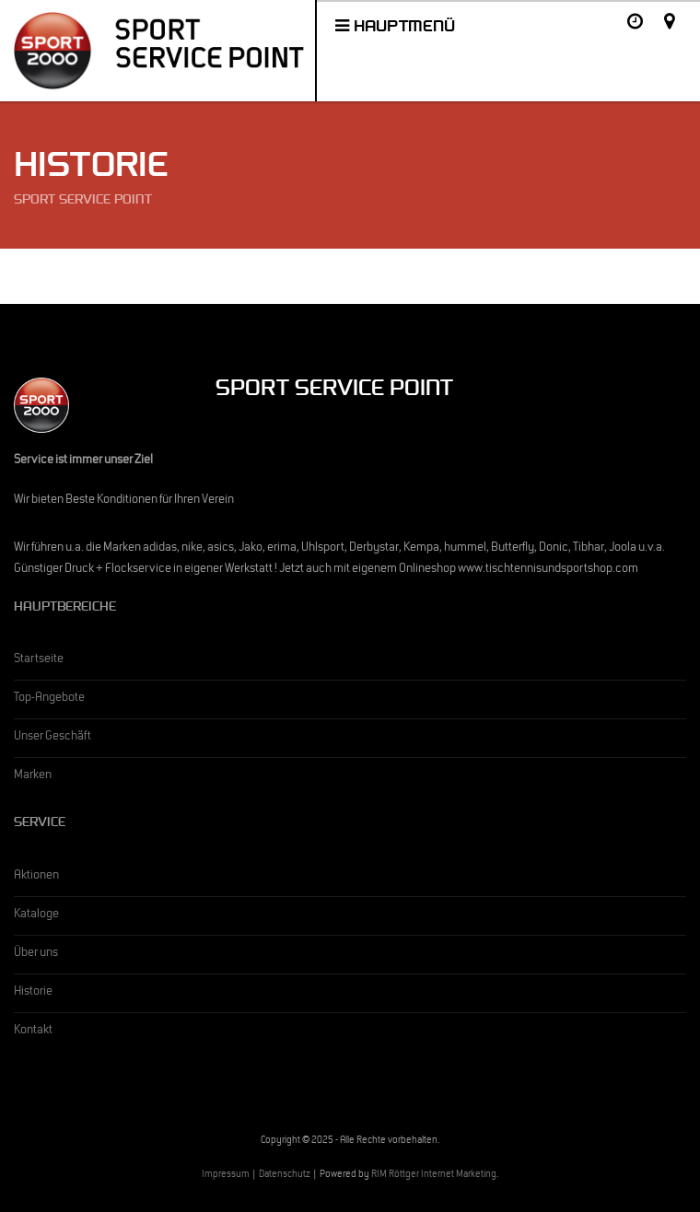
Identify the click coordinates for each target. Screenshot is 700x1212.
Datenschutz (284, 1176)
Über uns (36, 954)
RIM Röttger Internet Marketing (433, 1176)
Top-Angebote (49, 699)
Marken (33, 776)
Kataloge (36, 915)
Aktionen (36, 876)
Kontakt (33, 1031)
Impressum (226, 1176)
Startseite (39, 660)
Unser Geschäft (52, 737)
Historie (33, 992)
